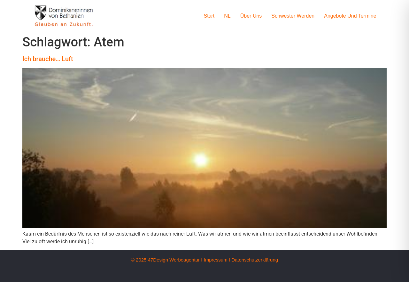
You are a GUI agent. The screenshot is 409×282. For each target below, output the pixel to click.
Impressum (215, 259)
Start (209, 16)
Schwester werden (292, 16)
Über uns (251, 16)
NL (227, 16)
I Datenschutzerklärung (253, 259)
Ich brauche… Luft (47, 59)
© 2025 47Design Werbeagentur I (166, 259)
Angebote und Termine (350, 16)
